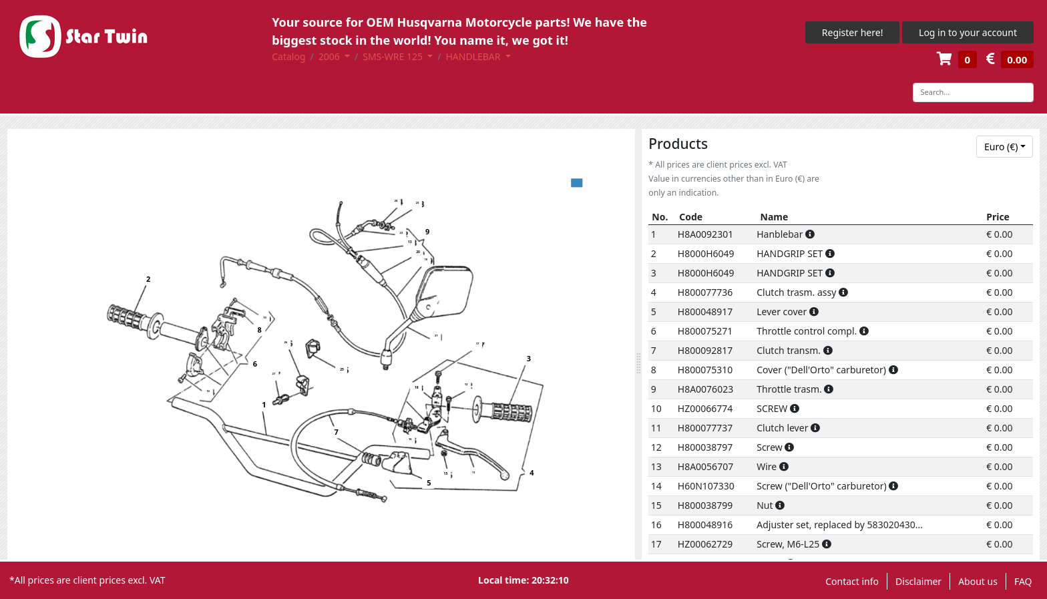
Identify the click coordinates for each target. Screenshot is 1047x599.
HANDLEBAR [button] (474, 56)
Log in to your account (968, 32)
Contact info (852, 581)
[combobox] (1004, 147)
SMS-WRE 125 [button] (394, 56)
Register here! (852, 32)
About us (978, 581)
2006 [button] (331, 56)
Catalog (288, 56)
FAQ (1023, 581)
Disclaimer (918, 581)
